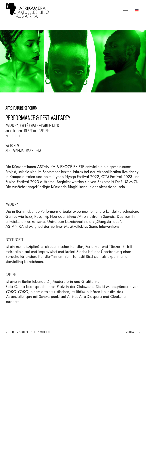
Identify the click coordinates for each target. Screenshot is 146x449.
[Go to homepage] (27, 10)
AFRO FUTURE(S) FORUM (21, 108)
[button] (125, 10)
